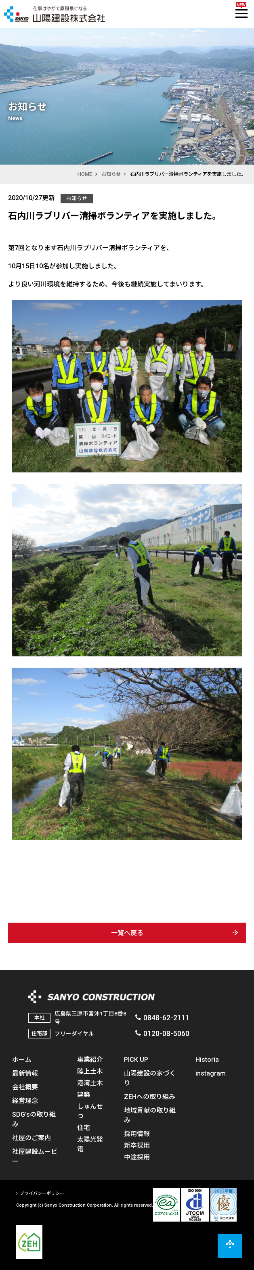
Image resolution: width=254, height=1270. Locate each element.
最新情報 (25, 1073)
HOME (85, 174)
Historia (207, 1059)
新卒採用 (137, 1145)
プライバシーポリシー (42, 1193)
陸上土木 (90, 1071)
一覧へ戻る (127, 933)
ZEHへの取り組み (149, 1096)
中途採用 (137, 1157)
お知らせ (111, 174)
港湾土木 (90, 1083)
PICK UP (136, 1059)
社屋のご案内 (31, 1137)
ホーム (21, 1059)
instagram (210, 1073)
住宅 (83, 1127)
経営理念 (25, 1100)
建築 (83, 1094)
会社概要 (25, 1087)
